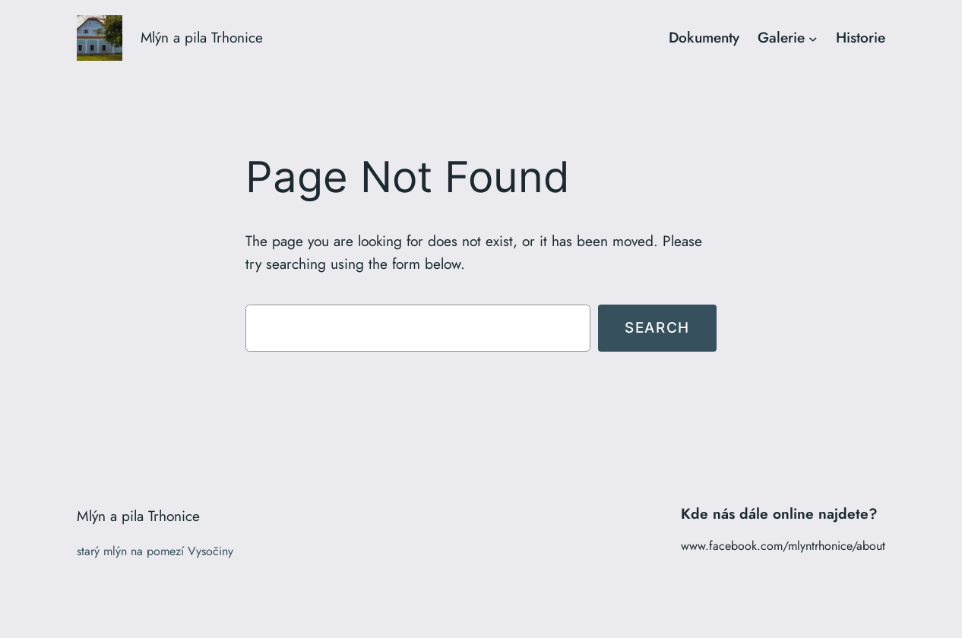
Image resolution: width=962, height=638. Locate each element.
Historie (860, 37)
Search (657, 327)
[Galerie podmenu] (813, 38)
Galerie (781, 37)
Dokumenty (704, 37)
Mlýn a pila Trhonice (202, 37)
